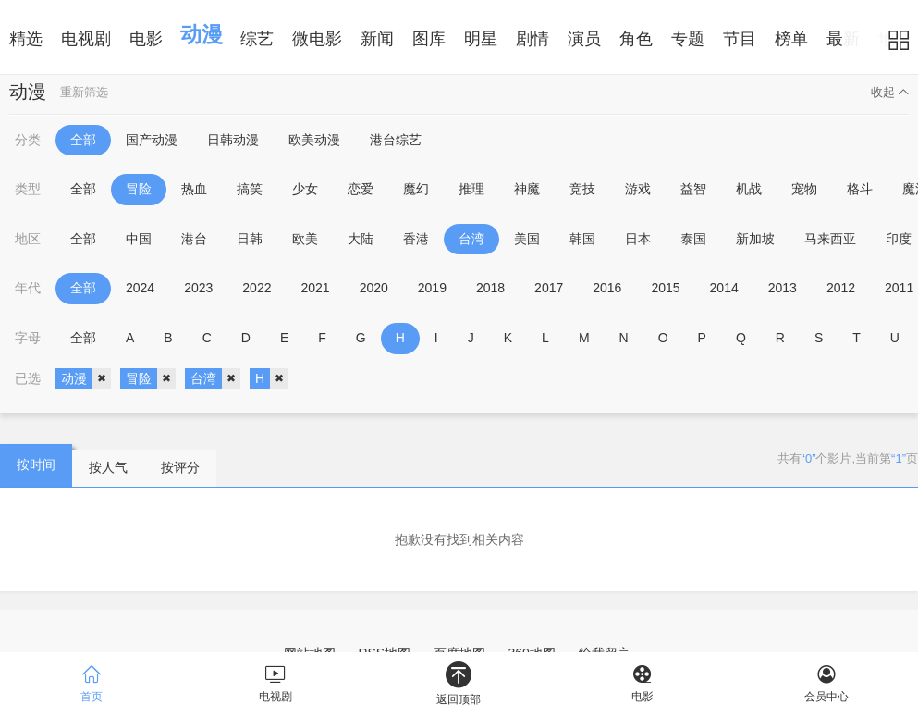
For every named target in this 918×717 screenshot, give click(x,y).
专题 (687, 39)
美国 (527, 238)
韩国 (582, 238)
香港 (416, 238)
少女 (305, 188)
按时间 (36, 464)
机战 (749, 188)
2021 (314, 287)
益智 (693, 188)
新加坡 (755, 238)
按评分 (180, 467)
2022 (256, 287)
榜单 (791, 39)
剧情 (532, 39)
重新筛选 (84, 92)
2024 (140, 287)
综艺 (257, 39)
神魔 (527, 188)
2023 (198, 287)
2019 (432, 287)
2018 (490, 287)
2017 (548, 287)
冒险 (139, 188)
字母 (28, 337)
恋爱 (360, 188)
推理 (471, 188)
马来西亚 (830, 238)
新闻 (377, 39)
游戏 (638, 188)
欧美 (305, 238)
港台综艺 (396, 139)
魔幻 (416, 188)
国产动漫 (151, 139)
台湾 (471, 238)
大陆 (360, 238)
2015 (665, 287)
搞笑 (250, 188)
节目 (739, 39)
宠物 (804, 188)
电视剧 (86, 39)
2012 (840, 287)
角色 (636, 39)
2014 (724, 287)
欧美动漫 (314, 139)
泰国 (693, 238)
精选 (26, 39)
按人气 (108, 467)
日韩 (250, 238)
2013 (782, 287)
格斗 (860, 188)
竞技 (582, 188)
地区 (28, 238)
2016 (607, 287)
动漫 (201, 34)
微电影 (317, 39)
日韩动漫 (233, 139)
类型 (28, 188)
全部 (83, 139)
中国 (139, 238)
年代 (28, 287)
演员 (584, 39)
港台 (194, 238)
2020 (374, 287)
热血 (194, 188)
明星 (480, 39)
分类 (28, 139)
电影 (146, 39)
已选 (28, 378)
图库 (429, 39)
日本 (638, 238)
